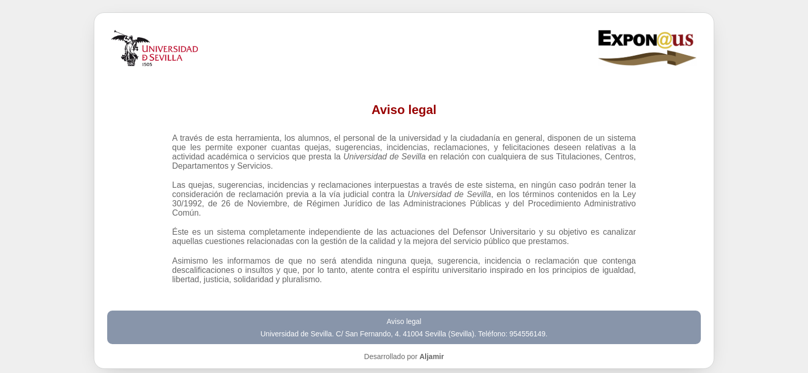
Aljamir (431, 356)
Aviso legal (403, 321)
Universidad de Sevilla (296, 334)
